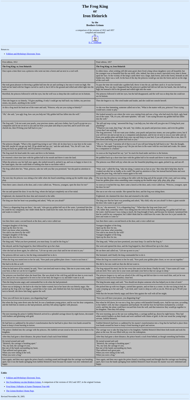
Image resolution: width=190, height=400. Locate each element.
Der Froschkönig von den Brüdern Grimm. (23, 382)
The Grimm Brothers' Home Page (20, 391)
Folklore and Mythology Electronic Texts (23, 54)
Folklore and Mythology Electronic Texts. (23, 378)
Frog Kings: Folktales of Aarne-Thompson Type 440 (27, 386)
